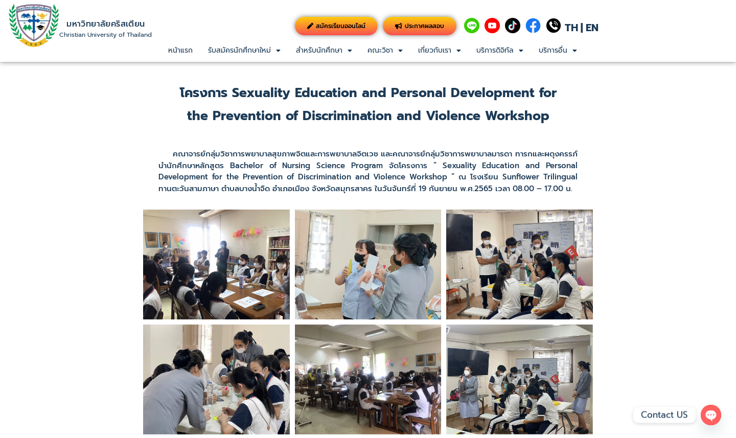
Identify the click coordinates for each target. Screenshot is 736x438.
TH (571, 27)
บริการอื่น (558, 50)
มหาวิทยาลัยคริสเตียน (105, 24)
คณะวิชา (385, 50)
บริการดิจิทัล (499, 50)
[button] (244, 50)
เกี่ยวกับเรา (439, 50)
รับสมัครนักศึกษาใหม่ (244, 50)
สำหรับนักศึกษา (324, 50)
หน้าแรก (180, 50)
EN (592, 27)
